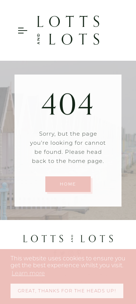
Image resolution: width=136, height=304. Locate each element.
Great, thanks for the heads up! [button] (67, 290)
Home (68, 184)
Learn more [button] (28, 273)
